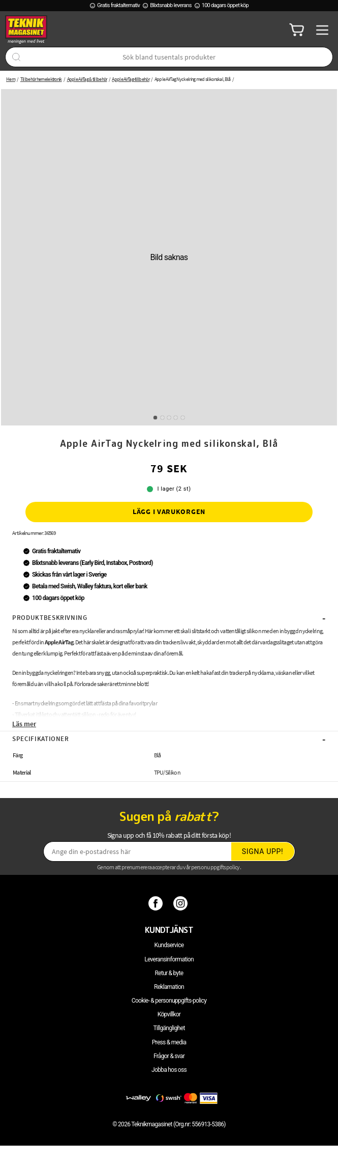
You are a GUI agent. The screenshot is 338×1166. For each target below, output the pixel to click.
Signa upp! (263, 851)
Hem (10, 79)
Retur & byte (169, 973)
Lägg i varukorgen (169, 511)
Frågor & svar (169, 1056)
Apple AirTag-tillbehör (130, 79)
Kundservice (169, 945)
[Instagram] (181, 903)
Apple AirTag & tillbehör (87, 79)
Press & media (169, 1042)
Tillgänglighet (169, 1028)
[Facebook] (156, 903)
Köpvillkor (169, 1014)
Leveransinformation (169, 959)
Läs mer (24, 723)
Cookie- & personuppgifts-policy (169, 1000)
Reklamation (169, 986)
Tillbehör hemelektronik (41, 79)
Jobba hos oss (169, 1069)
